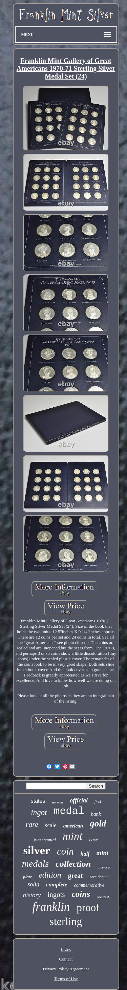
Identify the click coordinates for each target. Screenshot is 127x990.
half (85, 854)
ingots (56, 894)
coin (65, 851)
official (79, 800)
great (75, 875)
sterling (66, 921)
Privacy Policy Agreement (66, 968)
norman (57, 802)
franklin (51, 906)
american (73, 825)
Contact (65, 959)
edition (50, 874)
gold (98, 823)
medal (69, 811)
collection (73, 864)
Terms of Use (66, 978)
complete (56, 884)
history (32, 895)
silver (36, 850)
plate (27, 876)
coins (81, 894)
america (104, 867)
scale (51, 825)
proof (88, 907)
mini (103, 853)
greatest (103, 897)
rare (32, 824)
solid (33, 884)
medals (35, 863)
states (38, 801)
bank (96, 814)
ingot (39, 812)
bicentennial (45, 839)
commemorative (89, 885)
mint (73, 836)
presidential (99, 877)
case (93, 839)
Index (66, 949)
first (97, 801)
